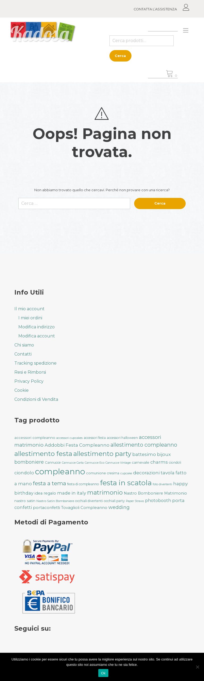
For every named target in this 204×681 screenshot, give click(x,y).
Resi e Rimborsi (30, 372)
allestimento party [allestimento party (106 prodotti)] (102, 454)
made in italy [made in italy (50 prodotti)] (71, 493)
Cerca (120, 56)
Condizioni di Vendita (36, 399)
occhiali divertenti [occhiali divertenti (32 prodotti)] (89, 501)
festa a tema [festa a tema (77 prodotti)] (49, 483)
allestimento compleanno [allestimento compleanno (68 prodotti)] (143, 445)
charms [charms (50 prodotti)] (159, 462)
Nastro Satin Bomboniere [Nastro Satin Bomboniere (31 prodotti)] (55, 501)
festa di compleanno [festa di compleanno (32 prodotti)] (83, 484)
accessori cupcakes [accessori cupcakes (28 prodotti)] (69, 438)
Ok (103, 673)
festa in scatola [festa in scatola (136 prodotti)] (126, 482)
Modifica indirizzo (36, 326)
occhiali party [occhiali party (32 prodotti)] (114, 501)
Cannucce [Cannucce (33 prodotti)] (53, 462)
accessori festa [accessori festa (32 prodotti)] (95, 438)
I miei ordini (30, 317)
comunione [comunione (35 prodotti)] (96, 473)
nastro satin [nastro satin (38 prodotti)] (24, 501)
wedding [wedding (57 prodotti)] (119, 507)
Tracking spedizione (35, 363)
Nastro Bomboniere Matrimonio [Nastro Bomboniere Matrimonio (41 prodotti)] (155, 493)
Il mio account (29, 308)
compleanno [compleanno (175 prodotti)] (60, 471)
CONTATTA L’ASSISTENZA (155, 9)
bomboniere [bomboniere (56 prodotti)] (29, 462)
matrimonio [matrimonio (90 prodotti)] (105, 492)
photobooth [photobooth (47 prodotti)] (158, 500)
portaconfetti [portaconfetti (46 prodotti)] (46, 507)
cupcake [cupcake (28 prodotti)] (126, 473)
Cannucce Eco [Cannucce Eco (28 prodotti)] (94, 462)
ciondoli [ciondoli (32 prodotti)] (175, 462)
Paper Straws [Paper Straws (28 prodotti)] (135, 501)
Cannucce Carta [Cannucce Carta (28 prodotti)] (73, 462)
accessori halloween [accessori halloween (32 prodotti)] (122, 438)
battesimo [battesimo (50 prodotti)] (144, 454)
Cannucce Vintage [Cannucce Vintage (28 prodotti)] (118, 462)
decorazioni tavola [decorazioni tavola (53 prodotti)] (154, 472)
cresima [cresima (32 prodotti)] (113, 473)
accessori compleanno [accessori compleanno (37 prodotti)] (34, 437)
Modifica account (36, 336)
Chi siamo (24, 345)
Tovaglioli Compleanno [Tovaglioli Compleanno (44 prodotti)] (84, 507)
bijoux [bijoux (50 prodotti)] (164, 454)
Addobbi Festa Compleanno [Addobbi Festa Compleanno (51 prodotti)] (77, 445)
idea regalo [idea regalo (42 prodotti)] (45, 493)
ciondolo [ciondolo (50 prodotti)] (24, 472)
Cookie (21, 390)
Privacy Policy (29, 381)
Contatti (23, 354)
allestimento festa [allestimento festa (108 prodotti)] (43, 454)
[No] (197, 667)
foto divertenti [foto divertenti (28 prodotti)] (162, 484)
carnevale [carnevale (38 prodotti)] (140, 462)
